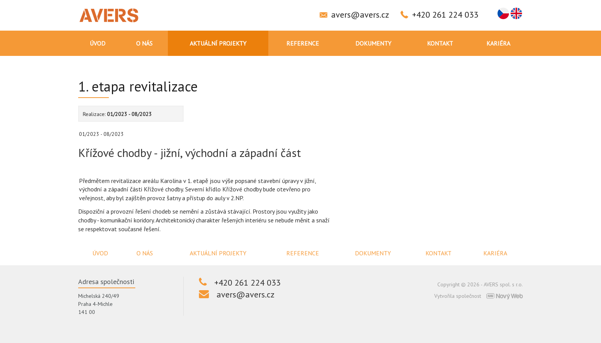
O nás (144, 43)
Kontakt (440, 43)
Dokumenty (373, 43)
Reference (302, 43)
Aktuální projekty (218, 43)
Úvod (97, 43)
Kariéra (498, 43)
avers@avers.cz (360, 14)
